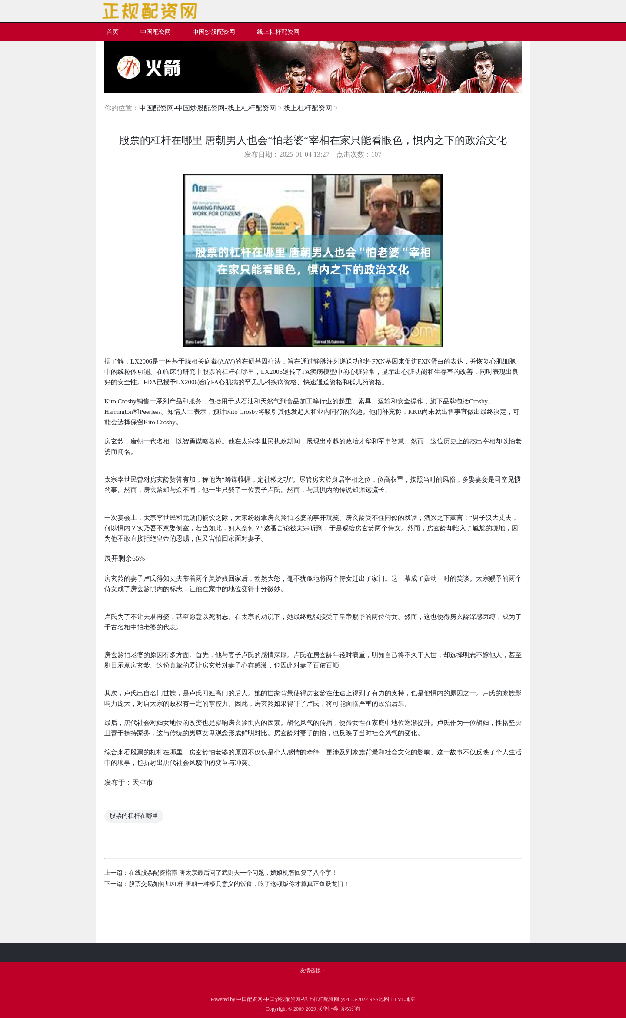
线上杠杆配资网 (307, 108)
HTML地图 (403, 999)
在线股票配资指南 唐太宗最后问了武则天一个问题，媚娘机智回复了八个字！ (233, 872)
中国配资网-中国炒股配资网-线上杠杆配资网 (207, 108)
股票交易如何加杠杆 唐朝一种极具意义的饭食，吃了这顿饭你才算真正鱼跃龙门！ (239, 884)
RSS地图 (379, 999)
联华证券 (327, 1009)
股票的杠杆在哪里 (134, 816)
